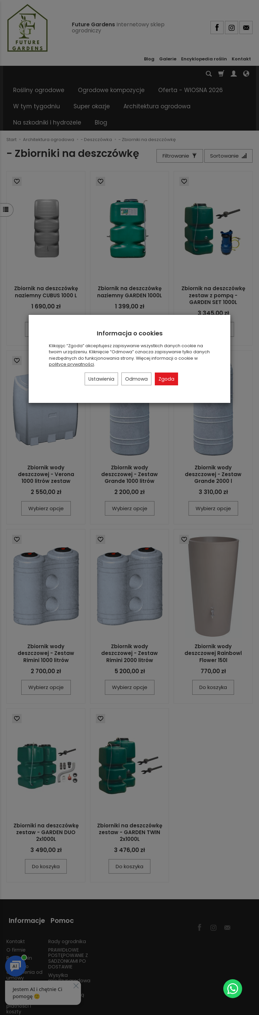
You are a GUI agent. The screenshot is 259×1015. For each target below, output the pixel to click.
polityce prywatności (71, 364)
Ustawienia (101, 379)
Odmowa (136, 379)
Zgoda (166, 379)
